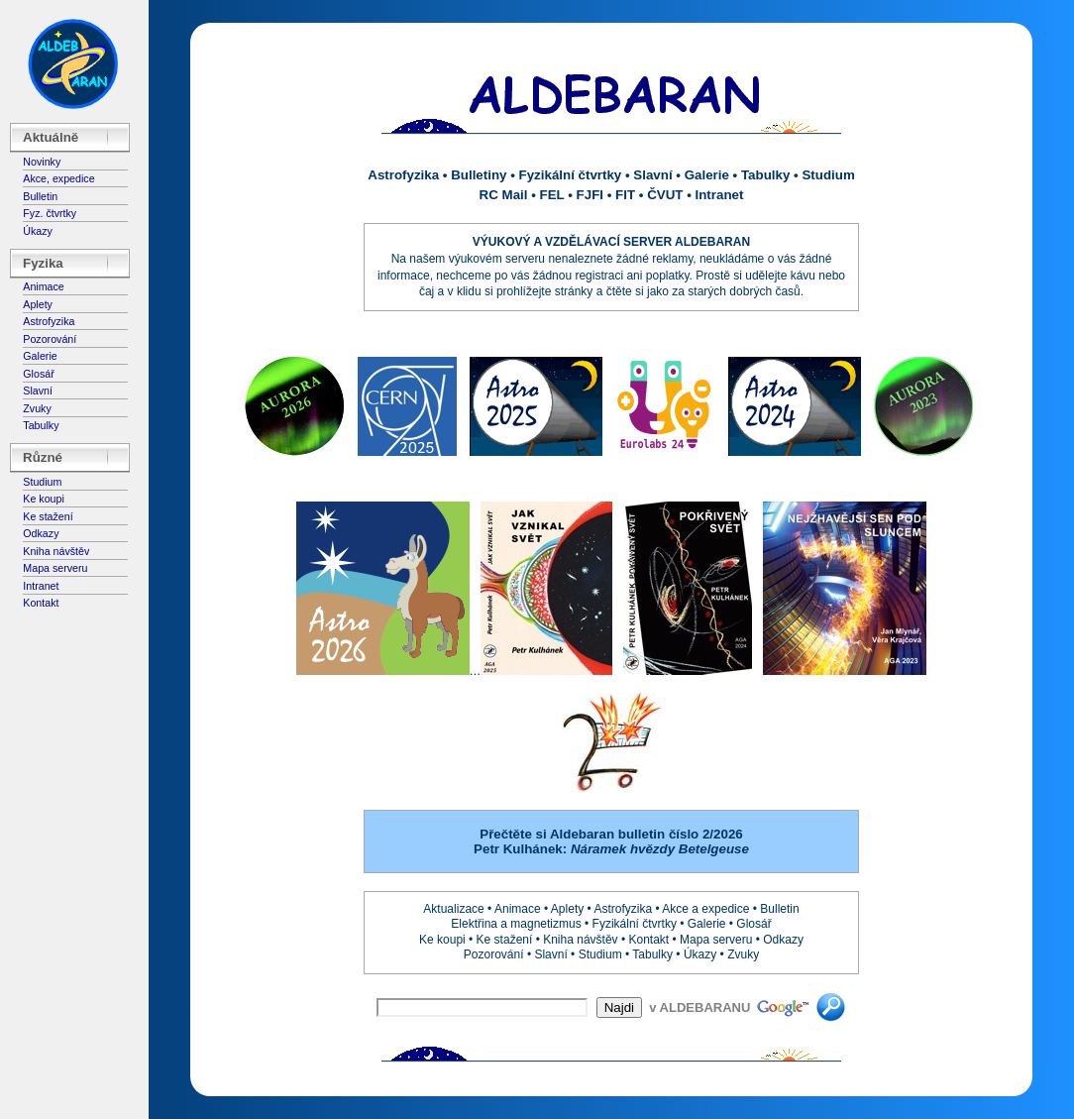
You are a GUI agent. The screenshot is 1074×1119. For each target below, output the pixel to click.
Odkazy (40, 533)
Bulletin (40, 196)
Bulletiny (478, 175)
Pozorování (49, 339)
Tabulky (40, 425)
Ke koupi (43, 498)
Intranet (40, 586)
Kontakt (40, 603)
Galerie (39, 356)
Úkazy (38, 231)
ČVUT (665, 194)
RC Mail (504, 194)
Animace (43, 286)
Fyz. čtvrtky (49, 213)
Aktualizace (453, 909)
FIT (625, 194)
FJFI (590, 194)
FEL (552, 194)
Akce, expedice (58, 178)
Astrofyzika (48, 321)
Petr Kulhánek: (611, 848)
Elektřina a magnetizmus (516, 924)
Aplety (38, 304)
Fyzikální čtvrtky (570, 175)
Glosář (38, 374)
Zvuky (37, 408)
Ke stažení (47, 516)
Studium (42, 482)
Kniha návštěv (56, 551)
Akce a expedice (705, 909)
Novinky (41, 162)
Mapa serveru (55, 568)
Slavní (38, 390)
